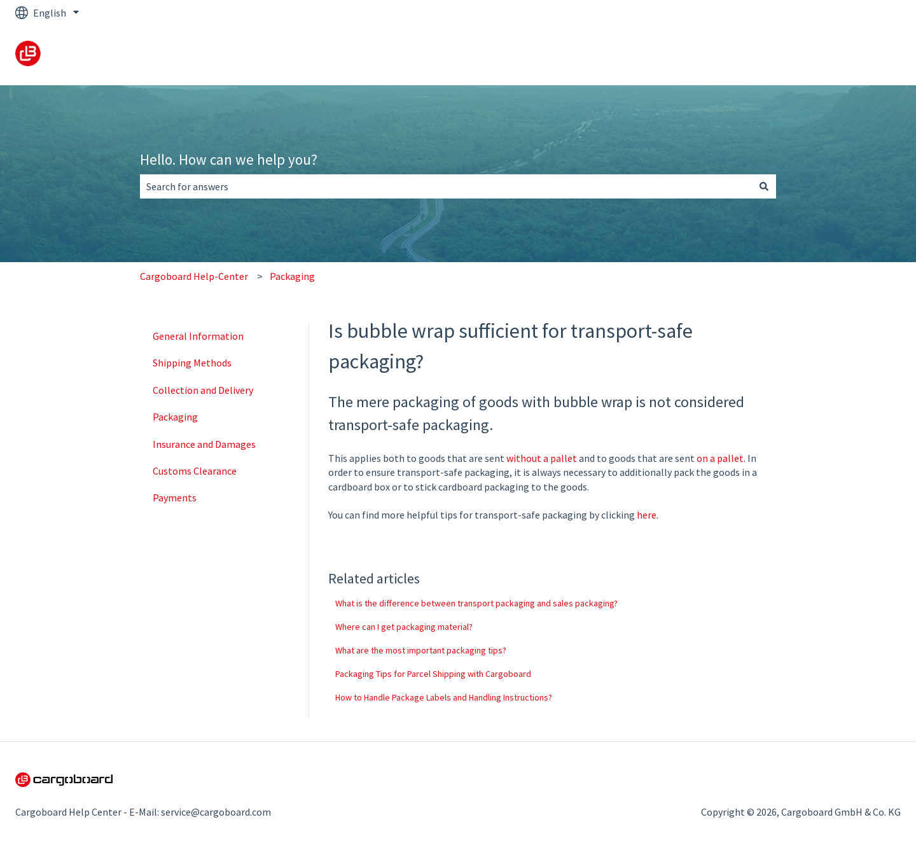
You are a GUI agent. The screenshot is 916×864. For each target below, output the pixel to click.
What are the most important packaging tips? (420, 650)
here (646, 514)
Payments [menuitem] (175, 497)
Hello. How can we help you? (228, 159)
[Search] (764, 186)
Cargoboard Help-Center (194, 276)
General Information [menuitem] (198, 336)
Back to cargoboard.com (835, 55)
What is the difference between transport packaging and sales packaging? (476, 603)
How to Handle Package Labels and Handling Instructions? (443, 697)
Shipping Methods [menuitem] (192, 362)
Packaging (292, 276)
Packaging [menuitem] (175, 416)
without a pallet (541, 458)
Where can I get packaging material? (404, 626)
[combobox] (446, 186)
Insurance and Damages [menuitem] (204, 444)
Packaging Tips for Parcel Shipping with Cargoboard (433, 673)
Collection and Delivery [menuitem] (203, 390)
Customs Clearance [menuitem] (195, 470)
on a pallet (720, 458)
